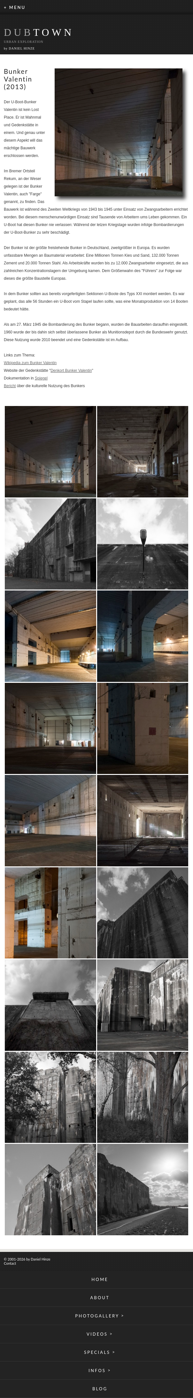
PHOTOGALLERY (99, 1315)
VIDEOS (100, 1334)
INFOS (100, 1370)
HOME (99, 1279)
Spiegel (41, 378)
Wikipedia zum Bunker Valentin (30, 363)
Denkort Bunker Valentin (71, 370)
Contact (10, 1263)
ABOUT (100, 1297)
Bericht (10, 386)
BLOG (99, 1388)
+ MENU (15, 7)
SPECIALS (100, 1352)
